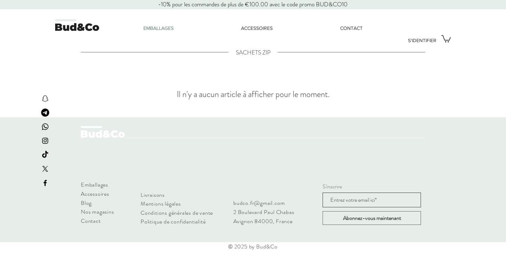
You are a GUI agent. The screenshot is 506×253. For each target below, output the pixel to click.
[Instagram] (45, 141)
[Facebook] (45, 183)
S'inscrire (332, 186)
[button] (446, 38)
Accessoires (95, 194)
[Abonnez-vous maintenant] (372, 218)
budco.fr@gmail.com (259, 203)
